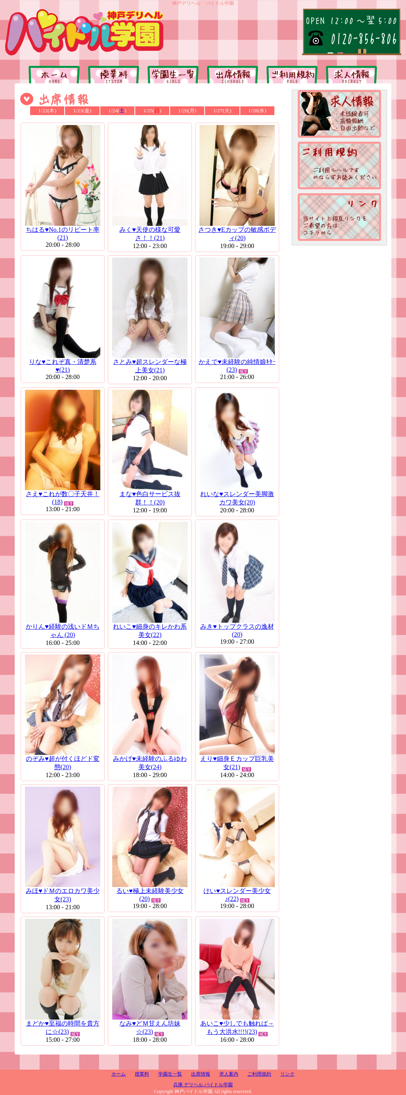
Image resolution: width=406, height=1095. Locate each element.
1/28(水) (257, 111)
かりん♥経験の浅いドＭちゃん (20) (62, 627)
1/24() (117, 111)
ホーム (118, 1074)
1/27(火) (222, 111)
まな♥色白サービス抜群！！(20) (150, 494)
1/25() (152, 111)
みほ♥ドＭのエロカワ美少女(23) (62, 891)
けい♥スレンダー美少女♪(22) (237, 891)
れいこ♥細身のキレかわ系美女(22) (150, 627)
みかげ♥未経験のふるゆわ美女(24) (150, 759)
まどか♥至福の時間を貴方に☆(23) (62, 1023)
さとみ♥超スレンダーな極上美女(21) (150, 362)
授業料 (142, 1074)
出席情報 (200, 1074)
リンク (287, 1074)
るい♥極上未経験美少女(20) (150, 891)
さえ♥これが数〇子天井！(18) (62, 494)
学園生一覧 (170, 1074)
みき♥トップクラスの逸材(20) (237, 627)
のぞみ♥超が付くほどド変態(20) (62, 759)
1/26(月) (187, 111)
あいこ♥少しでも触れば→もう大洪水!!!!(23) (237, 1023)
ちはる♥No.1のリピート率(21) (62, 230)
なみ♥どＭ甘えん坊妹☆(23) (150, 1023)
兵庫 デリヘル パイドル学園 (203, 1084)
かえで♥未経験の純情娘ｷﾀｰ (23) (237, 362)
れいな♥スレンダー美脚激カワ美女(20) (237, 494)
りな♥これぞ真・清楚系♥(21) (62, 362)
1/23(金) (82, 111)
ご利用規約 (259, 1074)
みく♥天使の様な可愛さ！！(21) (150, 230)
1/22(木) (47, 111)
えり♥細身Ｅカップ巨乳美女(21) (237, 759)
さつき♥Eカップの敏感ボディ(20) (237, 230)
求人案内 (228, 1074)
